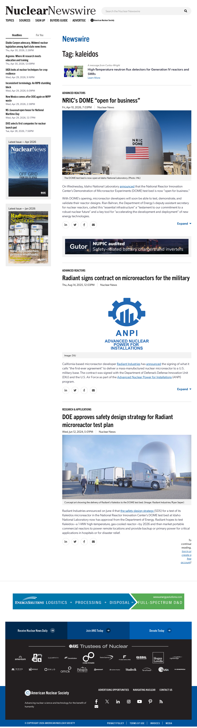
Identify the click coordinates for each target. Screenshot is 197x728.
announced (153, 364)
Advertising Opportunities (113, 689)
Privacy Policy (115, 723)
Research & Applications (76, 409)
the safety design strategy (137, 510)
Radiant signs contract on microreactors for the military (126, 277)
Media (169, 723)
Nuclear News (105, 107)
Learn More (94, 77)
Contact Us (166, 689)
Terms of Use (137, 723)
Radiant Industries (128, 364)
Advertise (79, 20)
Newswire (75, 38)
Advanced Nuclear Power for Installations (144, 377)
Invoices (155, 723)
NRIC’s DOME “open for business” (101, 100)
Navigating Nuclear (144, 689)
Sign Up (40, 20)
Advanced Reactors (73, 93)
